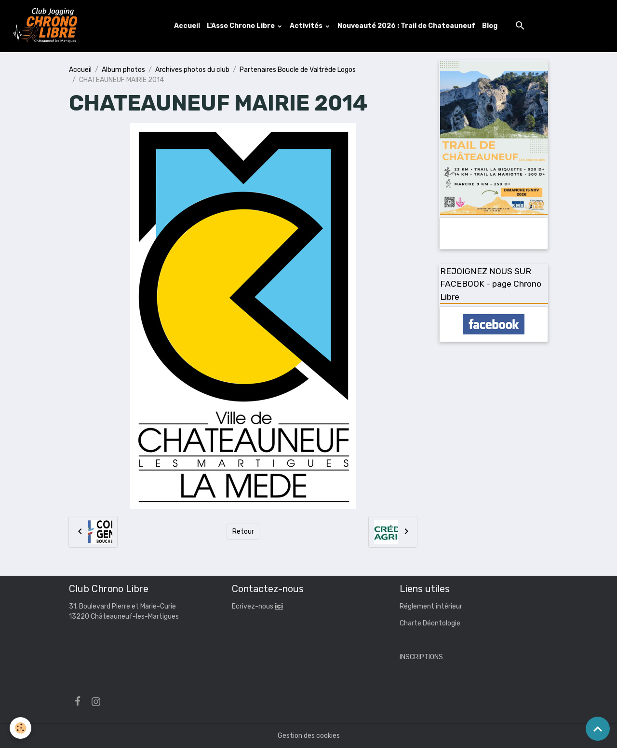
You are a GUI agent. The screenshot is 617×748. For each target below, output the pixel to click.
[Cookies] (20, 728)
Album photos (123, 70)
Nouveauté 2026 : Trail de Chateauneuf (406, 26)
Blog (489, 26)
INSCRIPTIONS (421, 657)
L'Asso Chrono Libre (241, 26)
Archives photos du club (192, 70)
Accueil (187, 26)
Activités (307, 26)
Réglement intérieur (431, 606)
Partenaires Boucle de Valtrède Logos (298, 70)
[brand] (45, 26)
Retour (243, 531)
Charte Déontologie (430, 623)
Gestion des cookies (309, 736)
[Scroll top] (598, 729)
